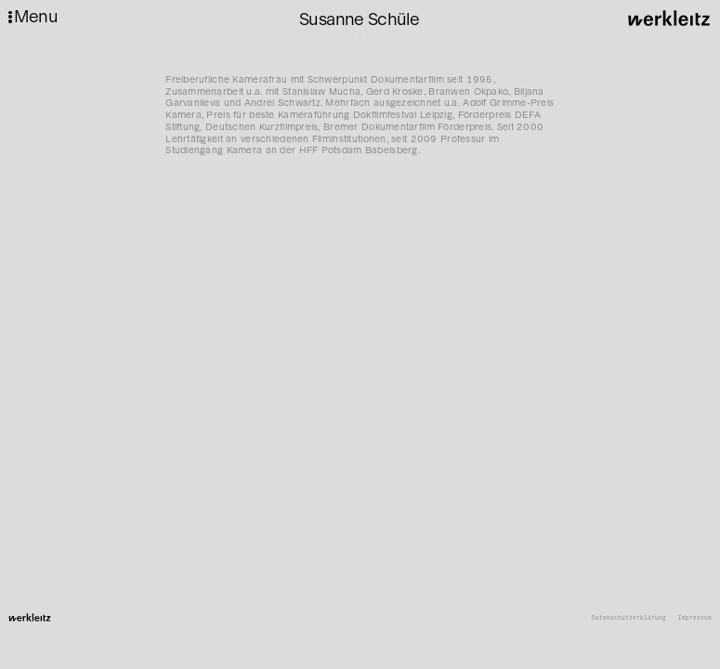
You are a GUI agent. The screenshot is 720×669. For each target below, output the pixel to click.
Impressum (695, 618)
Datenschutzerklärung (629, 618)
